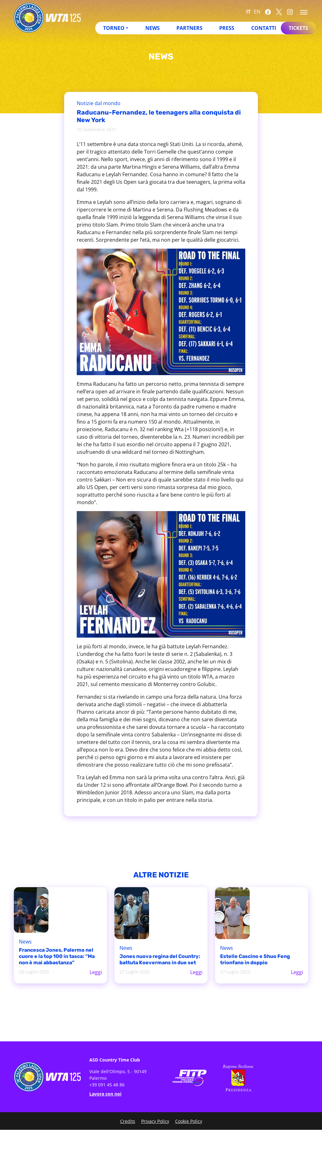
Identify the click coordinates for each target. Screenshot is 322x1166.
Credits (127, 1121)
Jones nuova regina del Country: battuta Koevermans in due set (159, 959)
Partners (189, 28)
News (152, 28)
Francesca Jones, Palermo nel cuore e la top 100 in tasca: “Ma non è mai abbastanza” (57, 956)
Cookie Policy (188, 1121)
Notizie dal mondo (98, 103)
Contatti (263, 28)
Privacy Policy (155, 1121)
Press (226, 28)
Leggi (96, 972)
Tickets (298, 28)
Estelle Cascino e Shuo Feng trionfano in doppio (255, 959)
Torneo (114, 28)
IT (248, 11)
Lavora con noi (105, 1094)
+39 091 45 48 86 (107, 1085)
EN (257, 11)
